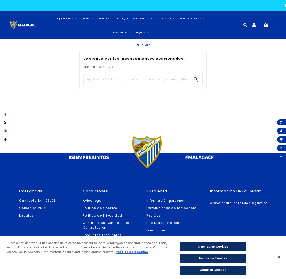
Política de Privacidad (102, 215)
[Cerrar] (279, 259)
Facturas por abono (163, 222)
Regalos (26, 215)
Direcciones (157, 230)
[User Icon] (256, 25)
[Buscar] (137, 79)
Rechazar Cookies (213, 260)
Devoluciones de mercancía (171, 208)
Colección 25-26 (34, 208)
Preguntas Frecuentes (102, 235)
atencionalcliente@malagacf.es (239, 203)
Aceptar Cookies (213, 272)
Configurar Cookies (213, 249)
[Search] (196, 79)
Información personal (165, 200)
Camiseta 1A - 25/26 (37, 200)
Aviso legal (93, 200)
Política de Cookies (100, 208)
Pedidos (153, 215)
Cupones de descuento (167, 238)
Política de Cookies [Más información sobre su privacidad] (132, 254)
